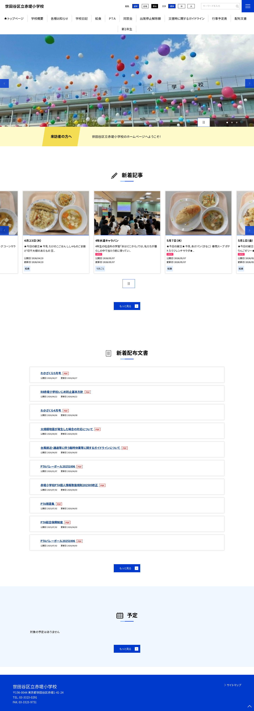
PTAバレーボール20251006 (58, 466)
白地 (145, 6)
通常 (136, 6)
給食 (98, 18)
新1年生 (127, 29)
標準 (172, 6)
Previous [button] (4, 83)
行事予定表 (219, 18)
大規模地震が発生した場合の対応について (67, 429)
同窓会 (127, 18)
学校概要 (37, 18)
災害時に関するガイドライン (186, 18)
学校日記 (82, 18)
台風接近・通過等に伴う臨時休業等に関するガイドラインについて (81, 448)
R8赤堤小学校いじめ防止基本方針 (62, 392)
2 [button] (232, 122)
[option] (127, 80)
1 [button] (227, 122)
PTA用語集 (48, 504)
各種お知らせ (59, 18)
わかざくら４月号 (51, 410)
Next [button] (249, 83)
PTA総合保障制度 (52, 522)
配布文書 (241, 18)
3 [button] (236, 122)
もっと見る (125, 306)
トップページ (15, 18)
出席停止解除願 (150, 18)
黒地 (155, 6)
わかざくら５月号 (51, 373)
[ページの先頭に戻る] (249, 706)
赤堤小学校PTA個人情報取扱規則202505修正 (69, 485)
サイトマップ (234, 685)
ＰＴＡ (112, 18)
